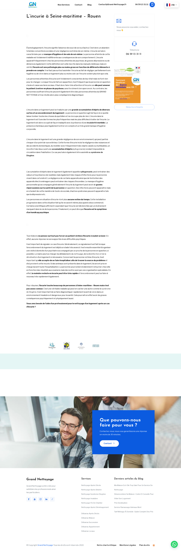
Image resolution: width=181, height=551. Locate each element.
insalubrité (92, 123)
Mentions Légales (128, 545)
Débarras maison (88, 518)
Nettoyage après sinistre (91, 490)
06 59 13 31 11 (142, 4)
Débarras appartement (90, 527)
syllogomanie (79, 149)
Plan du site (144, 545)
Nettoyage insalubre (89, 498)
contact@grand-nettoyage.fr (112, 4)
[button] (174, 544)
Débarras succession (89, 522)
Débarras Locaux (88, 531)
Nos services (64, 5)
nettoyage (78, 254)
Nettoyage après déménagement (95, 507)
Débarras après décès (90, 514)
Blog (89, 5)
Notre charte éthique (106, 545)
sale (74, 74)
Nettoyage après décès (91, 485)
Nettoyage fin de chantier (91, 503)
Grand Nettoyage (45, 545)
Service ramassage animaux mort (127, 507)
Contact (78, 5)
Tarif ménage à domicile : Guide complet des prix (133, 512)
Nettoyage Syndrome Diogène (93, 494)
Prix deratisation (120, 503)
